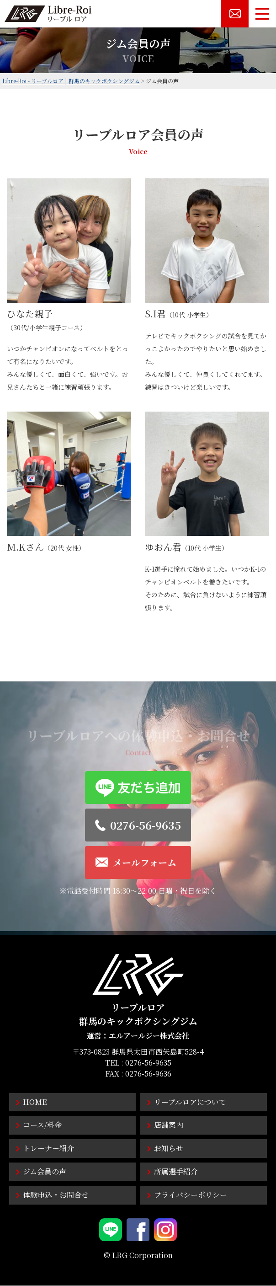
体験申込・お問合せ (56, 1195)
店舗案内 (168, 1125)
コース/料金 (42, 1125)
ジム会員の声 (44, 1171)
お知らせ (168, 1148)
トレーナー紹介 (48, 1148)
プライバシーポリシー (190, 1195)
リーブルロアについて (190, 1102)
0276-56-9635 (148, 1062)
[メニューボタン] (262, 13)
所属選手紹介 (176, 1171)
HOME (35, 1102)
